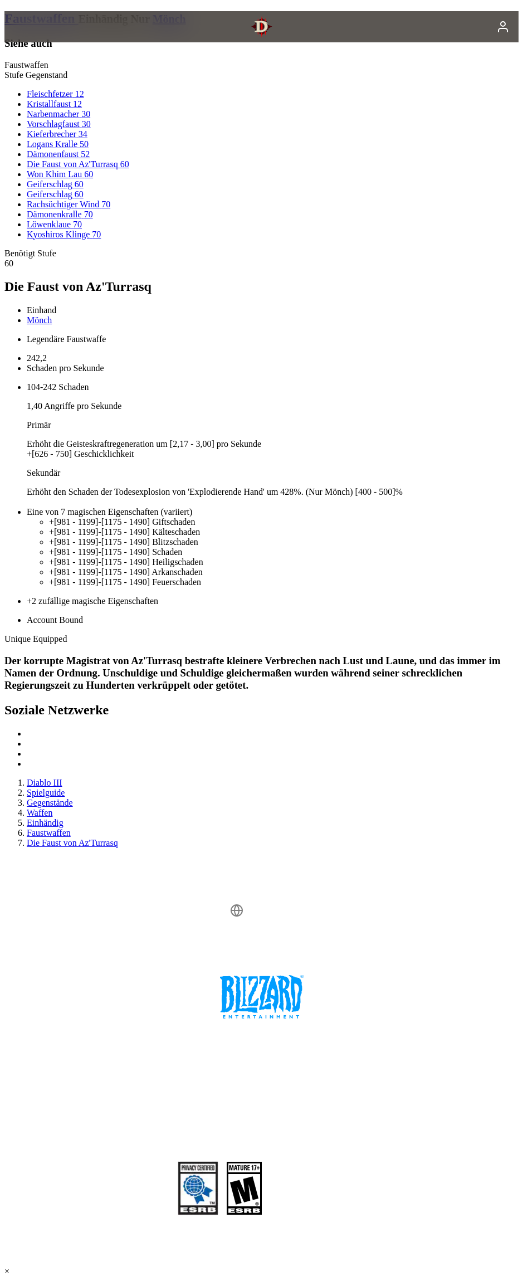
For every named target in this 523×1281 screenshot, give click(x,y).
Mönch (39, 320)
